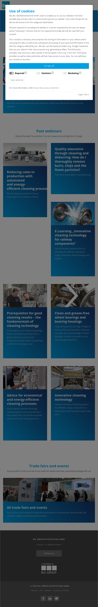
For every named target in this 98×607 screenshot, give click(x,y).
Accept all (49, 65)
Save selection (17, 80)
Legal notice (83, 94)
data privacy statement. (49, 88)
